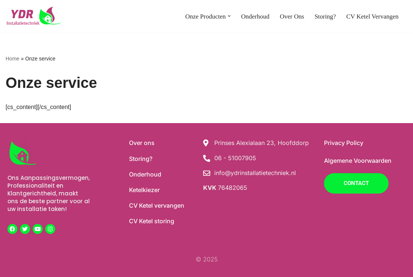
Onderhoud (255, 16)
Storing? (325, 16)
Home (12, 59)
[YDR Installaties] (34, 16)
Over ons (292, 16)
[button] (229, 16)
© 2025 (207, 259)
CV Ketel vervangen (372, 16)
